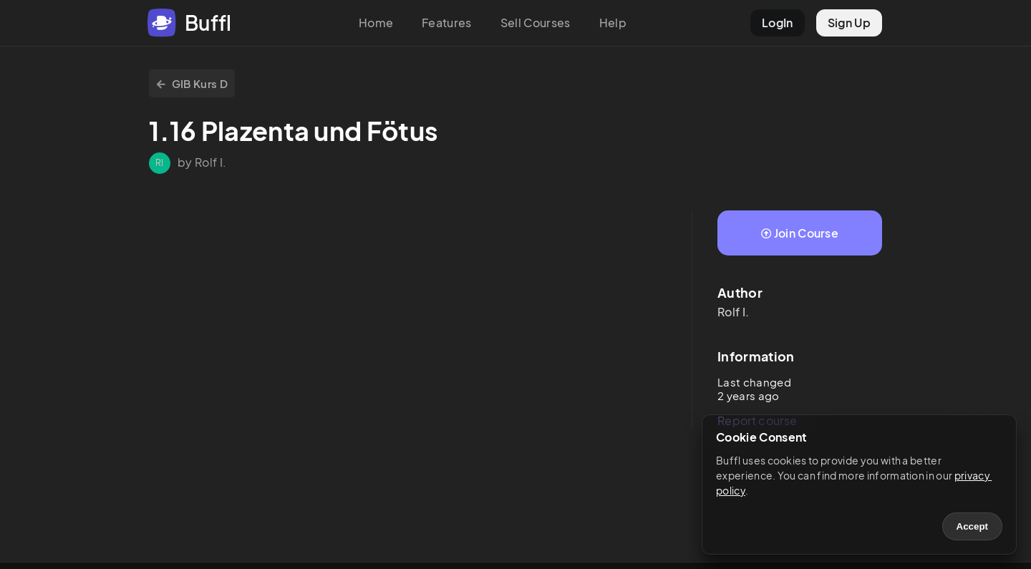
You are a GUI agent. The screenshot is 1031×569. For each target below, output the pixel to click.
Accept (972, 526)
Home (376, 22)
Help (612, 22)
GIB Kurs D (192, 83)
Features (447, 22)
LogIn (777, 22)
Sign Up (849, 22)
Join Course (799, 232)
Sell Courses (535, 22)
